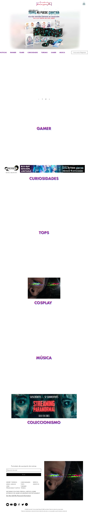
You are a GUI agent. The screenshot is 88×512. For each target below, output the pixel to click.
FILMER (21, 52)
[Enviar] (23, 474)
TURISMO (44, 52)
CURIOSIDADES (33, 52)
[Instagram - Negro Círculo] (15, 504)
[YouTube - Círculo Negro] (7, 504)
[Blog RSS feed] (26, 504)
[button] (84, 3)
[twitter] (22, 504)
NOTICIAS (3, 52)
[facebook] (18, 504)
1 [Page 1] (42, 99)
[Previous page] (38, 99)
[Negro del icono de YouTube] (11, 504)
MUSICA (62, 52)
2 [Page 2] (45, 99)
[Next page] (49, 99)
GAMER (53, 52)
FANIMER (13, 52)
